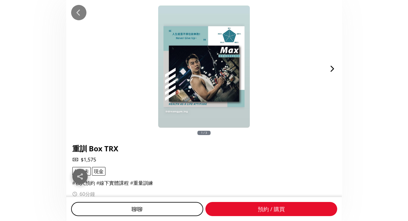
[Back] (78, 12)
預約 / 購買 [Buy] (271, 209)
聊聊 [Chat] (137, 209)
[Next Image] (332, 68)
